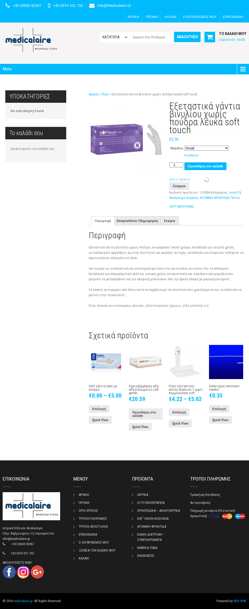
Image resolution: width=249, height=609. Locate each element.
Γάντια (235, 198)
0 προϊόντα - (231, 40)
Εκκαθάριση (191, 155)
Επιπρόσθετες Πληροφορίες (137, 221)
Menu (7, 69)
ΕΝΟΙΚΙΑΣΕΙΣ (145, 556)
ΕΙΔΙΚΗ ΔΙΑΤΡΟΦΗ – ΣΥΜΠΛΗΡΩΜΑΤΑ (151, 537)
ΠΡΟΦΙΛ (152, 17)
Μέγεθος (176, 148)
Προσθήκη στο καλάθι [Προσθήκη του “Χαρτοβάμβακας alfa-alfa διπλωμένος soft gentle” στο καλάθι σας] (144, 414)
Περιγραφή (103, 221)
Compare (179, 186)
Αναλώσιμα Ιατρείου (183, 198)
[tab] (103, 220)
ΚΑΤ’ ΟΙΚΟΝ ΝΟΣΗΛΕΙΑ (152, 519)
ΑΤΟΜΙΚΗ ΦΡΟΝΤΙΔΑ (214, 198)
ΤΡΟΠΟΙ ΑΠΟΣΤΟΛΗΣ (93, 526)
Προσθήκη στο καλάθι (205, 166)
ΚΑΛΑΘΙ (170, 17)
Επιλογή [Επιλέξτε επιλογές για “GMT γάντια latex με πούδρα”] (99, 409)
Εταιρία (169, 221)
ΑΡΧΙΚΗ (133, 17)
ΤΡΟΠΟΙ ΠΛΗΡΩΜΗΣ (93, 519)
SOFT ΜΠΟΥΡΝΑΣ (181, 206)
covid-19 (235, 192)
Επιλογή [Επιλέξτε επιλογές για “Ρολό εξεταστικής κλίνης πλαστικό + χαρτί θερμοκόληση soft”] (179, 412)
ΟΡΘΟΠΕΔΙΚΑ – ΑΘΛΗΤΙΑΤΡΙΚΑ (158, 511)
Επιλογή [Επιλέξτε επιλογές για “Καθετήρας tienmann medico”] (219, 409)
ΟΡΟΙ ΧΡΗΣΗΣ (88, 511)
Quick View (100, 420)
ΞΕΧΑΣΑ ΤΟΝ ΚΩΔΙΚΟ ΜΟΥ (97, 550)
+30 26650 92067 (26, 5)
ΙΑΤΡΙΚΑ (142, 495)
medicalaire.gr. (23, 601)
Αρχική (94, 94)
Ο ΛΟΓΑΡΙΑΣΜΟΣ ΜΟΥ (199, 17)
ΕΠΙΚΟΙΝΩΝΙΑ (233, 17)
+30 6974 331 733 (68, 5)
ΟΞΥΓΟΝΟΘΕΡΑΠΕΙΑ (150, 503)
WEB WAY (239, 601)
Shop (105, 94)
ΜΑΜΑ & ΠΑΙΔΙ (147, 548)
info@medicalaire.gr (114, 5)
